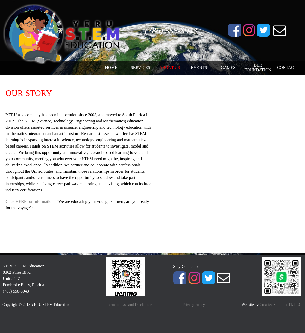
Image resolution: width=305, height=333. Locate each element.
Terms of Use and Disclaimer (129, 304)
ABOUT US (169, 67)
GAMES (228, 67)
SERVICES (140, 67)
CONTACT (286, 67)
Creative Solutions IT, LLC (280, 304)
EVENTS (199, 67)
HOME (111, 67)
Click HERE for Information (29, 201)
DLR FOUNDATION (257, 67)
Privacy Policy (194, 304)
